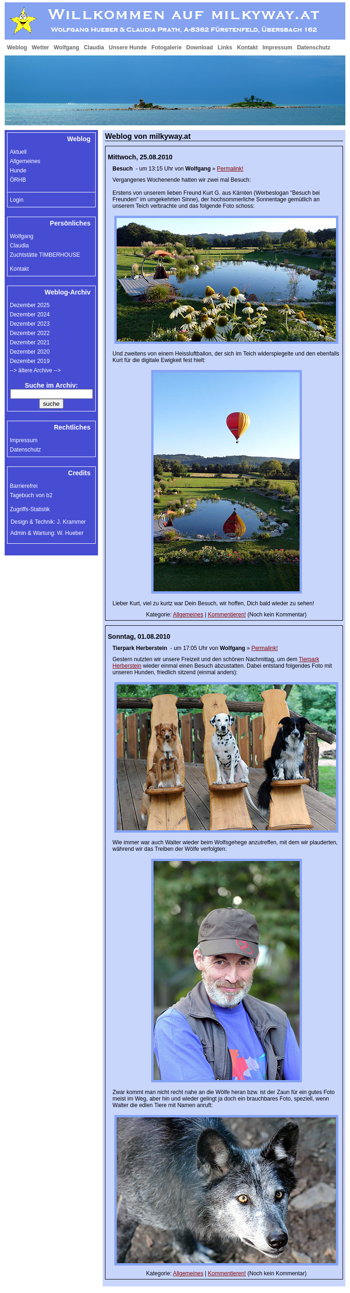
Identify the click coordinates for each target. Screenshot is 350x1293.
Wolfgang (66, 47)
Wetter (40, 47)
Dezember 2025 (29, 305)
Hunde (18, 170)
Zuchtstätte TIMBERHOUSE (45, 255)
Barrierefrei (23, 486)
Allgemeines (188, 614)
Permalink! (230, 168)
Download (199, 47)
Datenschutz (313, 47)
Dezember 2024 (29, 314)
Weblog (17, 47)
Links (224, 47)
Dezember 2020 (29, 352)
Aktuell (18, 152)
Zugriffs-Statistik (30, 509)
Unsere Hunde (128, 47)
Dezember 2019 (29, 361)
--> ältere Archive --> (35, 370)
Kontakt (247, 47)
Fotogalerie (166, 47)
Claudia (94, 47)
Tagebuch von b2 (31, 495)
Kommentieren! (227, 614)
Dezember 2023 (29, 324)
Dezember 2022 (29, 333)
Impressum (277, 47)
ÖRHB (18, 180)
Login (16, 200)
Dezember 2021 (29, 342)
